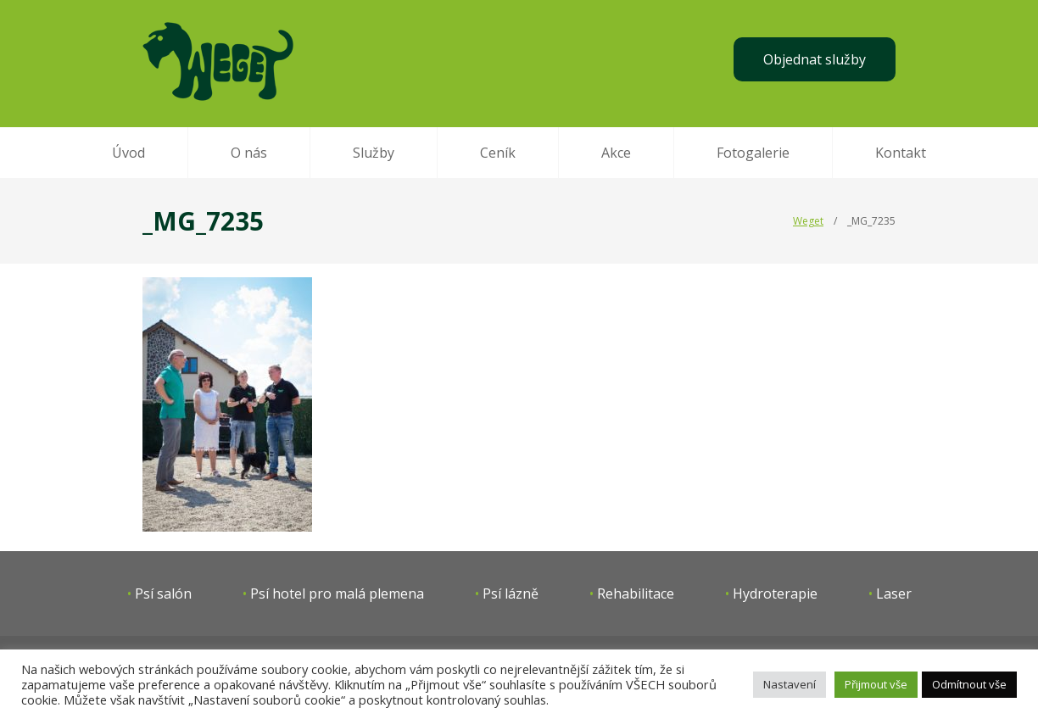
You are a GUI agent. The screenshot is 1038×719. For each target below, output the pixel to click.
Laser (894, 593)
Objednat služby (814, 59)
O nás (249, 152)
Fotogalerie (753, 152)
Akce (616, 152)
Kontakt (900, 152)
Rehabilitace (635, 593)
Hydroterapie (775, 593)
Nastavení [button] (789, 684)
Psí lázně (511, 593)
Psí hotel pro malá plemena (337, 593)
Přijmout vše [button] (876, 684)
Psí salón (163, 593)
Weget (808, 221)
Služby (373, 152)
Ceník (498, 152)
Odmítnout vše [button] (969, 684)
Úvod (128, 152)
